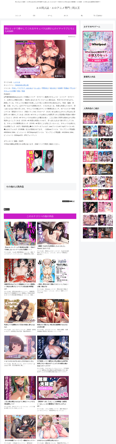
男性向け (45, 88)
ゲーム (93, 438)
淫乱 (18, 91)
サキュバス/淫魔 (10, 91)
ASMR (60, 88)
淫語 (23, 91)
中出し (14, 88)
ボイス (6, 209)
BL (103, 438)
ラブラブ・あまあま (25, 88)
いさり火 (17, 82)
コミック (82, 438)
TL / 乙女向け (109, 438)
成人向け (53, 88)
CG (88, 438)
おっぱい (37, 88)
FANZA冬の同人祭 (22, 85)
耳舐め (66, 88)
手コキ (72, 88)
